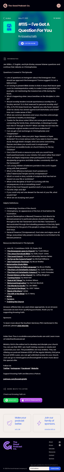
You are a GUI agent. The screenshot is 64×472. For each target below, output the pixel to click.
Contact (51, 455)
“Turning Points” (14, 277)
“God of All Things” (15, 280)
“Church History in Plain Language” (22, 267)
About (51, 442)
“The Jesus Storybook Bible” (19, 253)
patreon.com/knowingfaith (15, 379)
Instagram (15, 368)
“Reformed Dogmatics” (17, 283)
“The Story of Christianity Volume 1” (22, 269)
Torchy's (10, 299)
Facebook (26, 368)
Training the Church (15, 301)
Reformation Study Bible (17, 264)
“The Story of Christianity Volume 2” (22, 272)
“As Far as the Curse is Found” (19, 259)
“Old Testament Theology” (18, 261)
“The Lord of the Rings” (16, 288)
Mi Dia (9, 296)
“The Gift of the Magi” (16, 293)
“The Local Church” (15, 256)
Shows (51, 445)
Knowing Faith (29, 36)
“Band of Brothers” (15, 291)
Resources (52, 452)
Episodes (51, 448)
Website (34, 368)
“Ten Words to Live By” (16, 285)
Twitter (6, 368)
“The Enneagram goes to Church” (21, 251)
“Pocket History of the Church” (20, 275)
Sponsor (51, 458)
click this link (22, 325)
